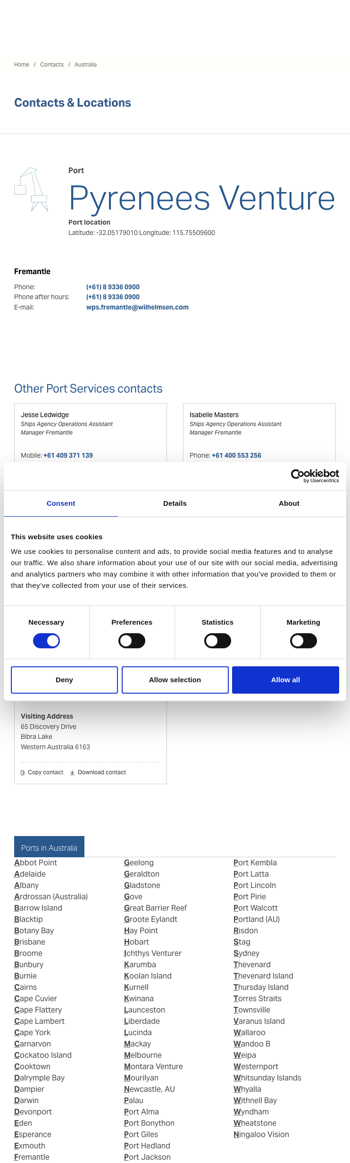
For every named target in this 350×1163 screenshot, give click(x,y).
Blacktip (28, 919)
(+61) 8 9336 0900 (113, 287)
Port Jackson (147, 1157)
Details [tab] (175, 503)
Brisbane (29, 942)
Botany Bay (34, 931)
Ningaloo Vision (261, 1134)
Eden (23, 1123)
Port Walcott (255, 908)
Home (21, 64)
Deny (64, 680)
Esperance (32, 1134)
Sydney (246, 953)
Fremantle (32, 1157)
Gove (133, 897)
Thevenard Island (263, 976)
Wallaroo (249, 1032)
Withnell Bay (255, 1100)
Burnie (25, 976)
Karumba (140, 965)
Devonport (33, 1112)
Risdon (245, 931)
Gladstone (142, 885)
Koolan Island (148, 976)
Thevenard (252, 965)
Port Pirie (249, 897)
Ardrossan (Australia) (51, 897)
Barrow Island (38, 908)
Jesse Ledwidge (45, 414)
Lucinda (138, 1032)
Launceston (144, 1010)
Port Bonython (149, 1123)
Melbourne (143, 1055)
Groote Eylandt (150, 919)
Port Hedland (147, 1146)
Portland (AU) (256, 919)
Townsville (251, 1010)
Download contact (102, 773)
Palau (133, 1100)
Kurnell (136, 987)
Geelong (139, 863)
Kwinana (139, 999)
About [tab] (289, 503)
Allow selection (175, 680)
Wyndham (251, 1112)
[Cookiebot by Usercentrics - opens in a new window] (298, 476)
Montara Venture (153, 1066)
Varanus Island (259, 1021)
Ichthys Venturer (153, 953)
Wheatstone (254, 1123)
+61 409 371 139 (68, 455)
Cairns (25, 987)
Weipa (244, 1055)
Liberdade (142, 1021)
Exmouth (29, 1146)
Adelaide (30, 874)
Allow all (285, 680)
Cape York (32, 1032)
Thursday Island (261, 987)
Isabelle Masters (214, 414)
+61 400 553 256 (236, 455)
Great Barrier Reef (155, 908)
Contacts (52, 64)
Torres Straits (257, 999)
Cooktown (32, 1066)
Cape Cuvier (35, 999)
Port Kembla (255, 863)
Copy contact (45, 773)
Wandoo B (251, 1044)
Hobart (136, 942)
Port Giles (141, 1134)
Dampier (29, 1089)
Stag (241, 942)
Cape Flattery (38, 1010)
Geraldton (141, 874)
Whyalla (247, 1089)
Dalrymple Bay (39, 1078)
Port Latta (251, 874)
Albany (26, 885)
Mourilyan (141, 1078)
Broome (28, 953)
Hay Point (141, 931)
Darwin (26, 1100)
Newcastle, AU (149, 1089)
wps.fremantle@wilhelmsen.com (137, 307)
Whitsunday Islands (267, 1078)
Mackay (137, 1044)
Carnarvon (32, 1044)
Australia (86, 64)
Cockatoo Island (43, 1055)
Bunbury (28, 965)
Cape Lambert (39, 1021)
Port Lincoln (254, 885)
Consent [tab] (61, 503)
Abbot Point (35, 863)
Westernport (255, 1066)
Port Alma (141, 1112)
